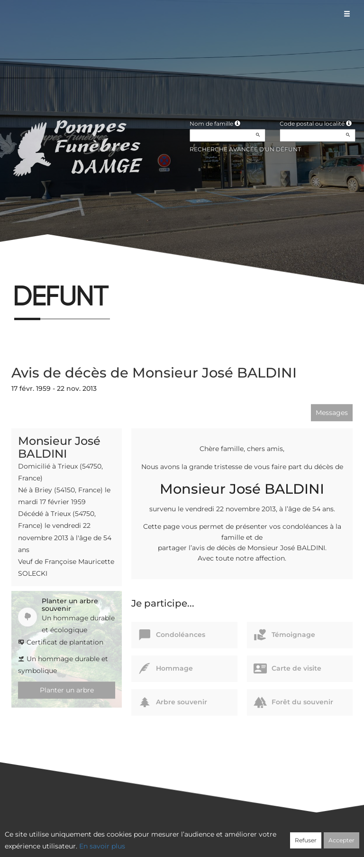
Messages (332, 412)
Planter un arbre (67, 690)
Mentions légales (268, 836)
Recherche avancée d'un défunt (245, 149)
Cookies (221, 836)
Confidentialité (177, 836)
